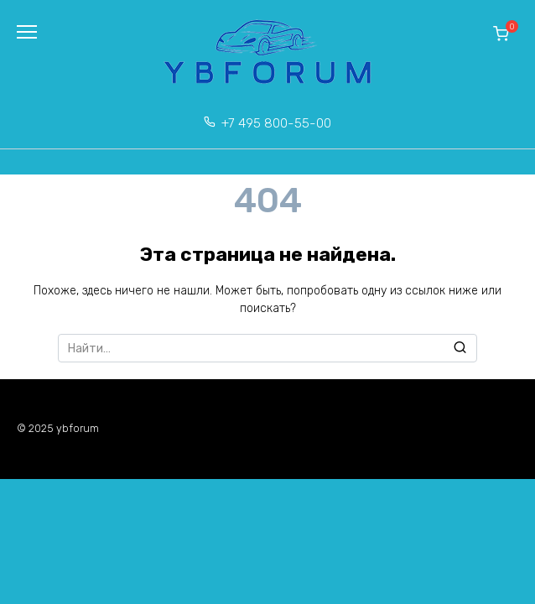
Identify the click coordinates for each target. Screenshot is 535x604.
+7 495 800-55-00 (276, 123)
